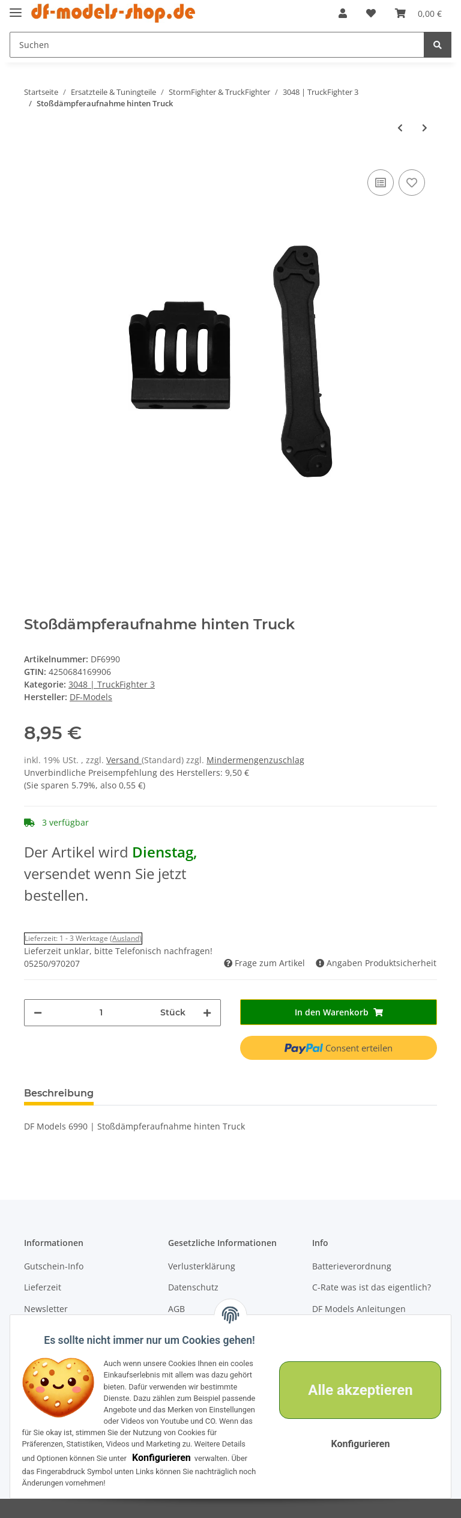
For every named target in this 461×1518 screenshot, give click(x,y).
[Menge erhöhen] (207, 1013)
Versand (124, 760)
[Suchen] (217, 45)
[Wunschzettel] (371, 13)
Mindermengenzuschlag (255, 760)
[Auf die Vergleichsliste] (380, 182)
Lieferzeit (42, 1287)
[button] (343, 13)
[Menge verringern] (38, 1013)
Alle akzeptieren (353, 1376)
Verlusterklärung (201, 1266)
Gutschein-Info (53, 1266)
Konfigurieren (62, 1457)
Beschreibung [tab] (59, 1093)
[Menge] (101, 1013)
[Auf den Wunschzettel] (412, 182)
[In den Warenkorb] (338, 1012)
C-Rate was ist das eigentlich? (371, 1287)
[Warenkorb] (418, 13)
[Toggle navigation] (16, 7)
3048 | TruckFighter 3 (111, 684)
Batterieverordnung (351, 1266)
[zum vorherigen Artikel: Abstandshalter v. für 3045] (400, 128)
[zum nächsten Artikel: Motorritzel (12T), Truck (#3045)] (424, 128)
